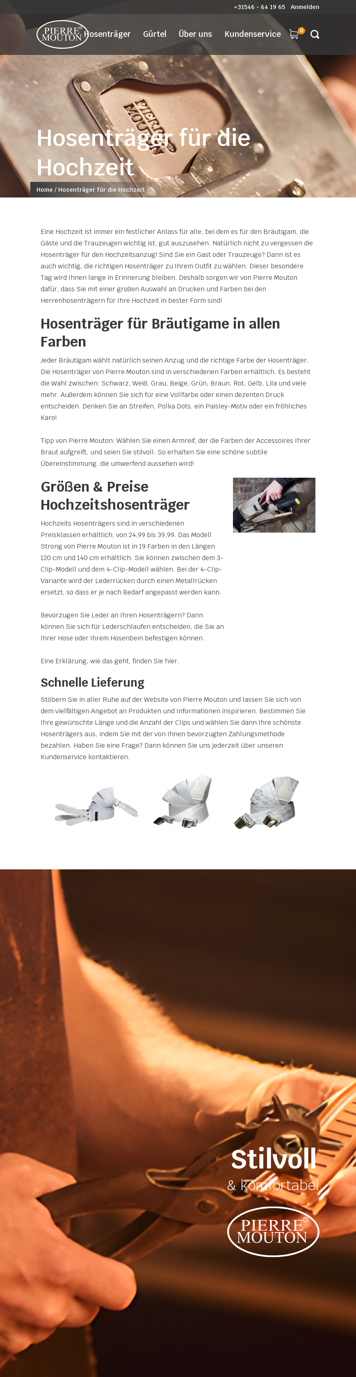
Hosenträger (107, 34)
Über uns (195, 34)
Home (45, 189)
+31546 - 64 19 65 (259, 7)
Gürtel (155, 34)
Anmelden (305, 7)
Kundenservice (252, 34)
